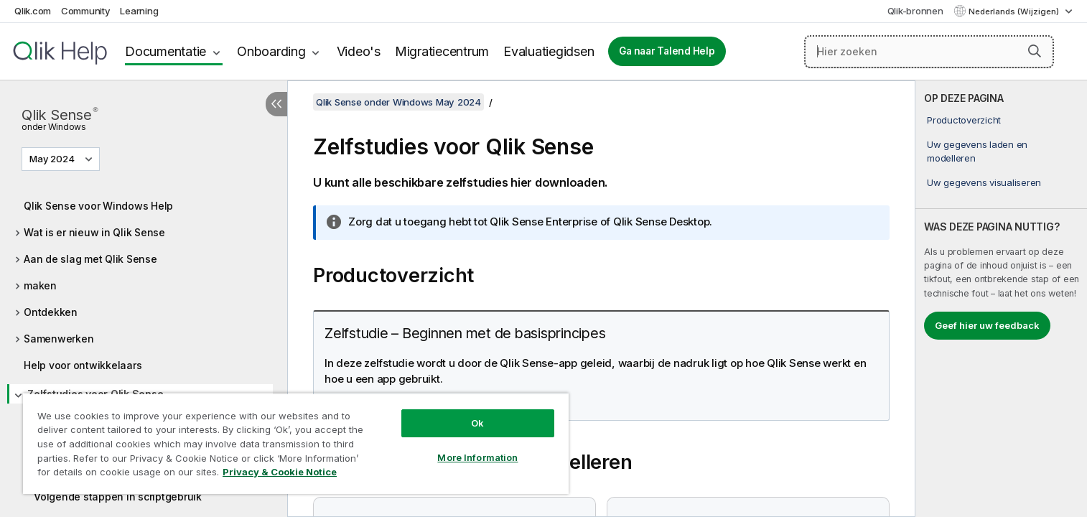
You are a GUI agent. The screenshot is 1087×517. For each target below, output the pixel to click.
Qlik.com (32, 11)
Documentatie (165, 51)
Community (86, 11)
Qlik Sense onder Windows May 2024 (398, 102)
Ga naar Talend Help (666, 51)
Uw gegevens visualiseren (984, 182)
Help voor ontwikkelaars (82, 365)
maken (40, 285)
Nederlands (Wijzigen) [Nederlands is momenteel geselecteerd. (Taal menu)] (1015, 11)
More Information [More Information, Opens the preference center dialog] (477, 457)
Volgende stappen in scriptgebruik (118, 496)
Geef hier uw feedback (987, 325)
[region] (296, 443)
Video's (359, 51)
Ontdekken (51, 312)
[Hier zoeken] (929, 52)
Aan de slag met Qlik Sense (90, 259)
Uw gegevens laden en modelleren (977, 151)
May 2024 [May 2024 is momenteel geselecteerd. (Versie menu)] (53, 158)
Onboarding (271, 51)
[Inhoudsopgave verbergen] (276, 104)
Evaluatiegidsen (548, 51)
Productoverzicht (964, 120)
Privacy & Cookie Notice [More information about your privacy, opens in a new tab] (280, 472)
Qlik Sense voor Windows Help (98, 206)
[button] (1034, 51)
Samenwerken (58, 338)
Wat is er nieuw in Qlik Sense (94, 232)
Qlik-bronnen (915, 11)
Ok (477, 423)
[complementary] (1001, 298)
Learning (139, 11)
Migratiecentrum (442, 51)
